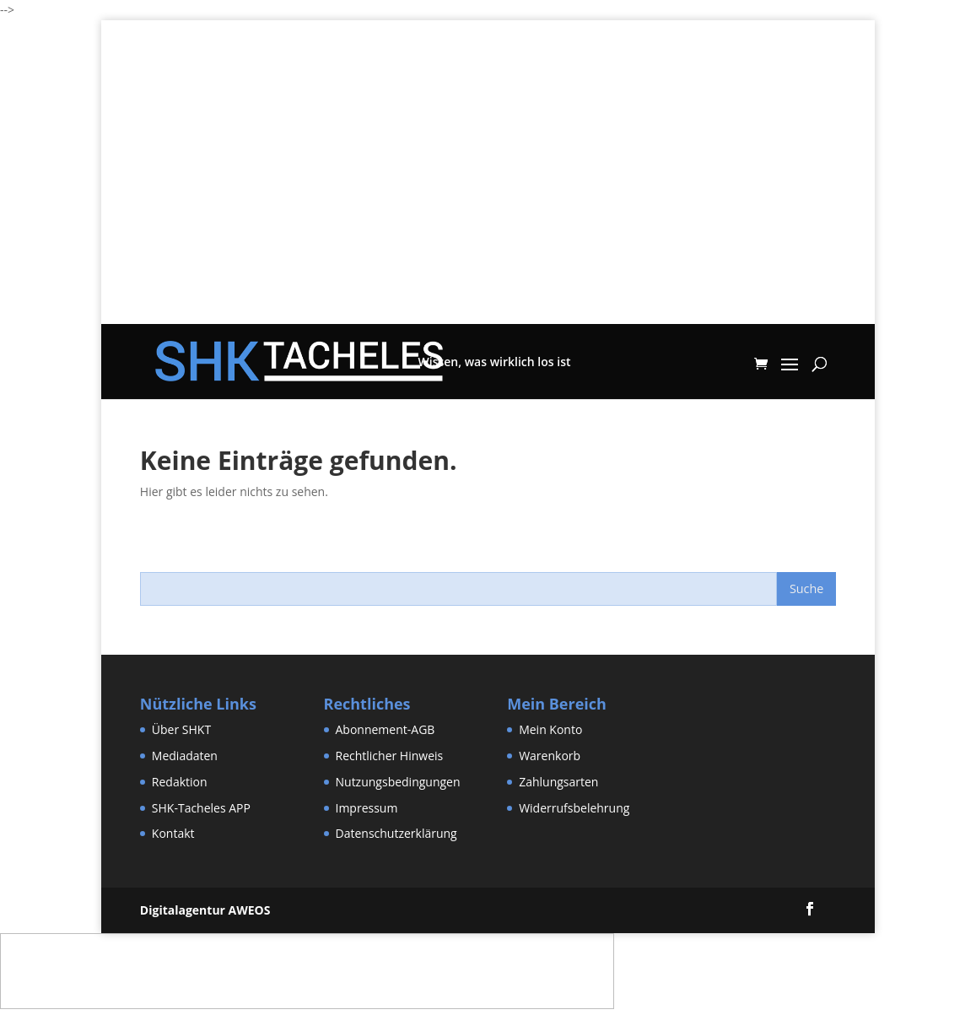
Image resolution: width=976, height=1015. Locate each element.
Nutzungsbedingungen (398, 782)
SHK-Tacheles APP (201, 808)
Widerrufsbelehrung (574, 808)
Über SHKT (181, 729)
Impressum (367, 808)
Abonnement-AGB (385, 729)
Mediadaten (185, 756)
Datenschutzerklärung (396, 833)
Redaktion (180, 782)
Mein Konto (550, 729)
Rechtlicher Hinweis (390, 756)
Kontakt (173, 833)
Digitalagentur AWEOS (205, 910)
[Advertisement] (488, 206)
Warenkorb (549, 756)
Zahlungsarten (558, 782)
